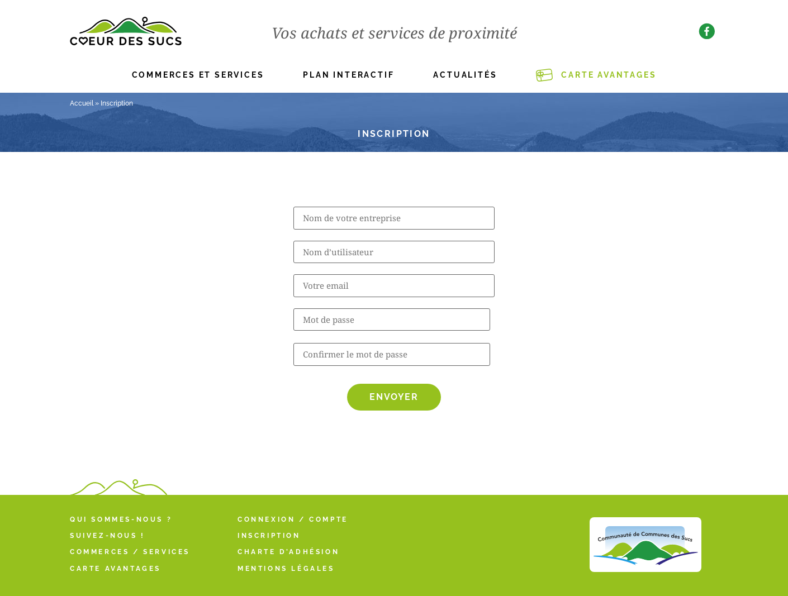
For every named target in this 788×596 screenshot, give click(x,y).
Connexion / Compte (293, 519)
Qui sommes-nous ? (121, 519)
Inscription (269, 536)
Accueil (81, 103)
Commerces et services (198, 74)
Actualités (465, 74)
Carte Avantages (608, 74)
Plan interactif (348, 74)
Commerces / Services (130, 552)
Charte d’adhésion (288, 552)
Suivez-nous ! (107, 536)
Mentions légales (286, 569)
